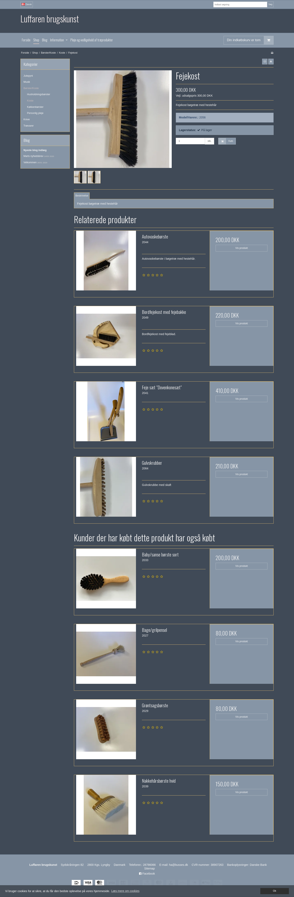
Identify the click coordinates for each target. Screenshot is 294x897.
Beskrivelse (82, 195)
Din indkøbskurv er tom (250, 40)
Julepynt (28, 75)
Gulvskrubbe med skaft (156, 485)
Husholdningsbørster (38, 94)
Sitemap (149, 868)
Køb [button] (225, 141)
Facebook (147, 873)
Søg (270, 4)
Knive (26, 119)
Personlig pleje (35, 113)
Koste (30, 100)
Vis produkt (241, 248)
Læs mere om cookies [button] (125, 891)
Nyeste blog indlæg (35, 150)
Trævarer (28, 125)
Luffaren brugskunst (49, 18)
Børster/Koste (31, 88)
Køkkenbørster (35, 107)
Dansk (27, 4)
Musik (26, 82)
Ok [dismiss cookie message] (274, 890)
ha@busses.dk (178, 864)
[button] (264, 61)
